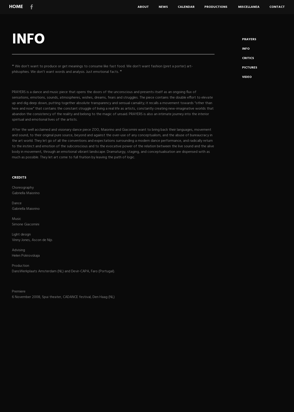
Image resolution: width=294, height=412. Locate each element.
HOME (16, 7)
